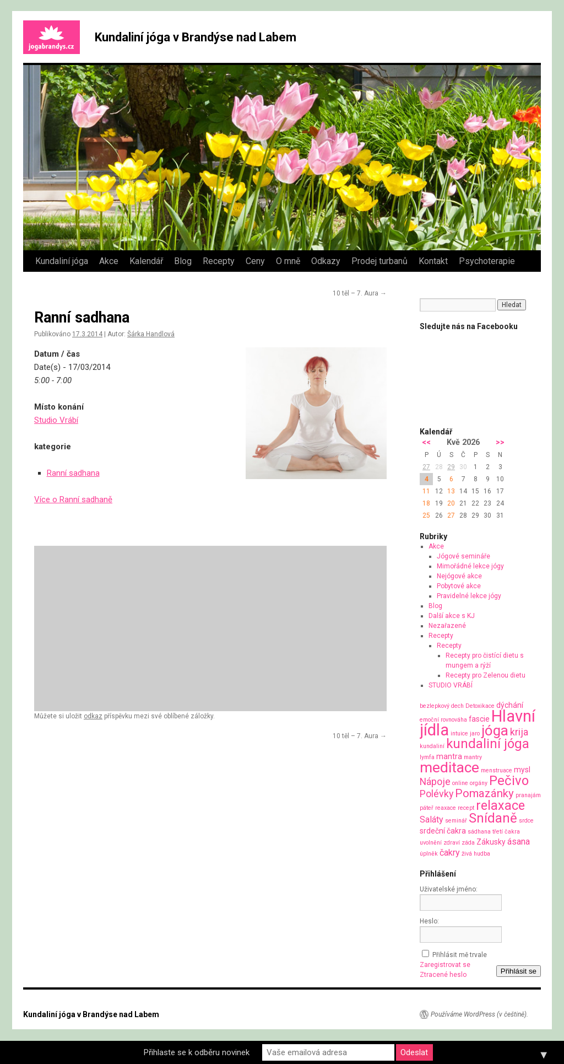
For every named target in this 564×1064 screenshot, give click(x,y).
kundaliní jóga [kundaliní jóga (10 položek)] (487, 743)
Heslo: (429, 921)
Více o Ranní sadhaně (73, 499)
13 (451, 491)
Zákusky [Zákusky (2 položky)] (491, 841)
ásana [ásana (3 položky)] (518, 841)
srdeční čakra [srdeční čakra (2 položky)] (443, 830)
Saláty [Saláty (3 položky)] (431, 819)
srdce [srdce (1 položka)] (526, 820)
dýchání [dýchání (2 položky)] (509, 705)
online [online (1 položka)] (460, 783)
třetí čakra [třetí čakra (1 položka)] (506, 831)
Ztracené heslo (443, 975)
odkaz (93, 716)
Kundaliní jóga (61, 261)
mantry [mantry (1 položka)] (473, 757)
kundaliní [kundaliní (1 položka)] (432, 746)
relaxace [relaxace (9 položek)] (500, 805)
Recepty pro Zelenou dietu (485, 675)
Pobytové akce (459, 586)
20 (451, 503)
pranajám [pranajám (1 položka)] (528, 795)
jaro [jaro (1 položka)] (475, 733)
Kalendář (146, 261)
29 (451, 467)
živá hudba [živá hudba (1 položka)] (476, 853)
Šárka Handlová (151, 334)
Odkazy (325, 261)
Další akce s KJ (452, 616)
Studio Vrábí (56, 420)
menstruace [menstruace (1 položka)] (496, 770)
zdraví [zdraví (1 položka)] (451, 842)
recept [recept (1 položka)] (466, 808)
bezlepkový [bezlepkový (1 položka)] (434, 706)
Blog (183, 261)
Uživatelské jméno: (449, 889)
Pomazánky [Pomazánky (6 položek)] (484, 793)
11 (426, 491)
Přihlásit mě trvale (459, 955)
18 (426, 503)
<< (426, 442)
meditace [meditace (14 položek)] (449, 767)
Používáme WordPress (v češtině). (479, 1014)
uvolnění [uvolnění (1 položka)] (431, 842)
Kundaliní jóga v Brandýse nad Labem (195, 37)
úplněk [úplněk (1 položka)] (429, 853)
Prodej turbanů (379, 261)
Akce (108, 261)
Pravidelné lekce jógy (469, 596)
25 (426, 515)
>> (500, 442)
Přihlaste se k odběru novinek (197, 1052)
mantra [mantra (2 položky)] (449, 756)
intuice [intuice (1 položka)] (459, 733)
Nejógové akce (459, 576)
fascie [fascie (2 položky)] (479, 718)
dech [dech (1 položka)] (457, 706)
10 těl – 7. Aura (360, 293)
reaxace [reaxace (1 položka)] (445, 808)
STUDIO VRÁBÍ (451, 685)
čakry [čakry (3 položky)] (450, 852)
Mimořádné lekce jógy (470, 566)
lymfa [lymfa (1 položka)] (427, 757)
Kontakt (433, 261)
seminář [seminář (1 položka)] (456, 820)
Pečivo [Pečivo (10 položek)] (509, 780)
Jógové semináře (463, 556)
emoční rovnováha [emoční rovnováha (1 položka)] (443, 719)
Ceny (255, 261)
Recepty (219, 261)
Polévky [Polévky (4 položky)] (436, 793)
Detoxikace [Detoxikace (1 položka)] (480, 706)
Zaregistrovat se (445, 965)
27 (426, 467)
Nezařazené (447, 626)
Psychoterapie (487, 261)
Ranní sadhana (73, 473)
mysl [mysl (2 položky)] (522, 769)
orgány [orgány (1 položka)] (478, 783)
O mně (288, 261)
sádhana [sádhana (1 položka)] (479, 831)
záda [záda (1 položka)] (468, 842)
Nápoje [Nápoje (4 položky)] (435, 781)
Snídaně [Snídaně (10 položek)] (493, 818)
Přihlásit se (518, 971)
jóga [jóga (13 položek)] (494, 730)
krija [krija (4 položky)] (519, 732)
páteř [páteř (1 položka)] (426, 808)
